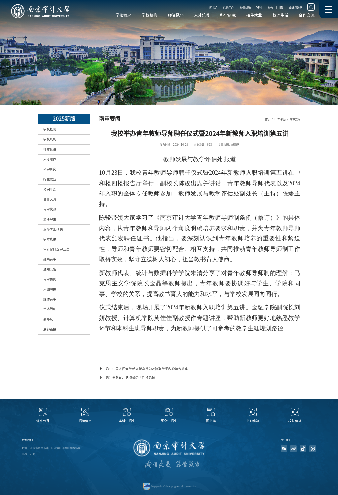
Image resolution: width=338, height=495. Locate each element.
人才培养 (202, 15)
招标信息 (85, 420)
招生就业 (254, 15)
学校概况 (123, 15)
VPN (259, 7)
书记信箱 (252, 420)
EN (281, 7)
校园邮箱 (245, 7)
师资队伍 (176, 15)
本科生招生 (127, 420)
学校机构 (149, 15)
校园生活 (280, 15)
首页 (267, 119)
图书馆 (213, 7)
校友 (270, 7)
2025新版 (280, 119)
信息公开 (43, 420)
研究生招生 (169, 420)
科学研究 (228, 15)
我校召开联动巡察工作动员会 (133, 377)
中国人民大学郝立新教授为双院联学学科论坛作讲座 (150, 368)
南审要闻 (295, 119)
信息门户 (228, 7)
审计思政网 (295, 7)
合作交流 (307, 15)
